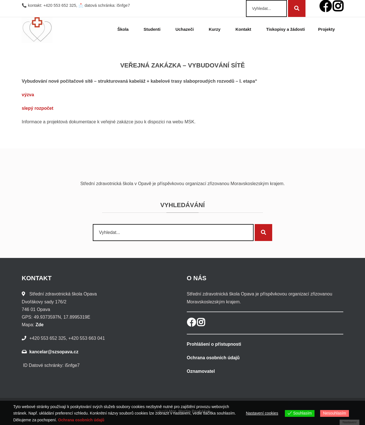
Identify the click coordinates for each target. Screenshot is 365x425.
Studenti (153, 29)
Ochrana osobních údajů (213, 357)
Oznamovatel (201, 371)
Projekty (327, 29)
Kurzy (215, 29)
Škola (123, 29)
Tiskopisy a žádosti (285, 29)
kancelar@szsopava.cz (53, 351)
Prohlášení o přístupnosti (214, 344)
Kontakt (244, 29)
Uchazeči (185, 29)
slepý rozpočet (37, 108)
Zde (39, 324)
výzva (28, 94)
